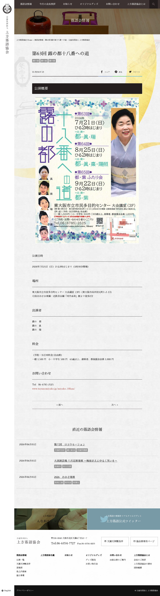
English (7, 590)
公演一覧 (20, 560)
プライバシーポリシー (25, 590)
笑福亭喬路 (82, 450)
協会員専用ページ (144, 541)
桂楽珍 (58, 466)
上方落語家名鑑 (47, 555)
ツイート (136, 72)
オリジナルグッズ (89, 4)
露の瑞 (36, 61)
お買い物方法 (92, 564)
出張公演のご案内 (118, 560)
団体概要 (138, 568)
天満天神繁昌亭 (113, 541)
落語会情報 (26, 4)
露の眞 (44, 61)
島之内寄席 (21, 572)
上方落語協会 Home (24, 40)
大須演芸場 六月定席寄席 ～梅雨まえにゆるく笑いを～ (85, 461)
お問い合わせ (113, 4)
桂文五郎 (67, 466)
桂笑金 (68, 483)
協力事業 (20, 575)
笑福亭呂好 (60, 450)
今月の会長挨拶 (47, 4)
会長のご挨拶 (140, 560)
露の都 (52, 61)
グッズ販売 (91, 560)
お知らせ (67, 4)
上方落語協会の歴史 (143, 564)
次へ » (114, 405)
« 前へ (59, 405)
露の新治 (71, 450)
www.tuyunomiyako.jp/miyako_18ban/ (53, 389)
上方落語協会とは (136, 4)
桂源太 (76, 483)
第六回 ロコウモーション (69, 444)
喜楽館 (19, 568)
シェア (107, 72)
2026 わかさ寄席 (64, 477)
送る (120, 72)
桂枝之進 (59, 483)
